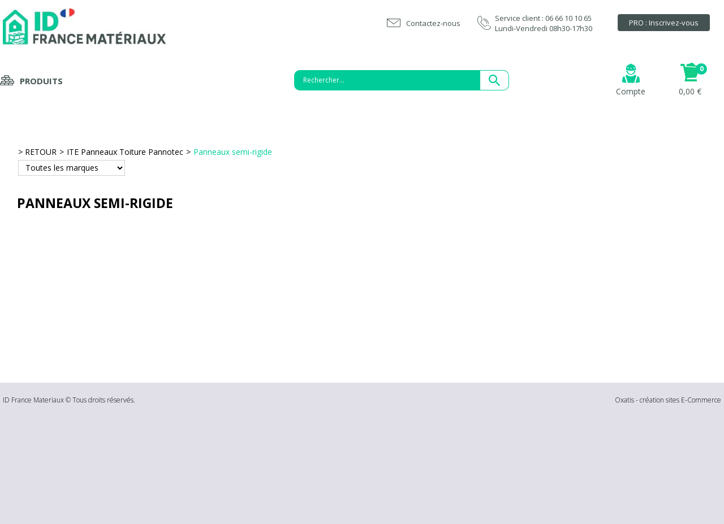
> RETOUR (37, 151)
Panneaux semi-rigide (232, 151)
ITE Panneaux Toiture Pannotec (125, 151)
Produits (41, 80)
